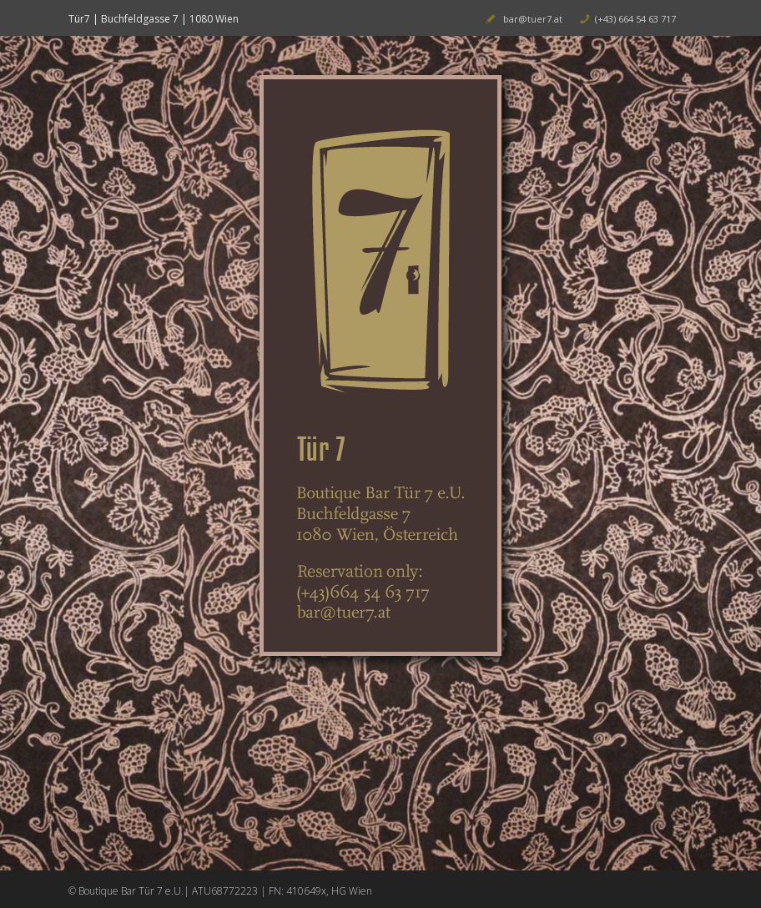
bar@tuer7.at (532, 19)
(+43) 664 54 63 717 (635, 19)
